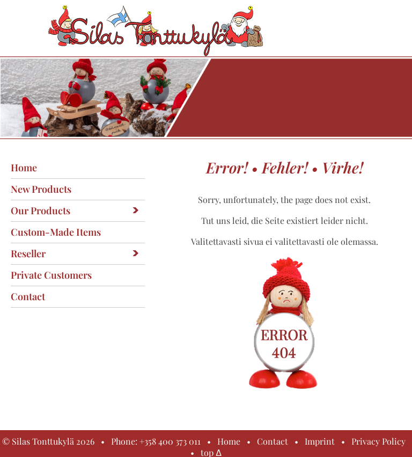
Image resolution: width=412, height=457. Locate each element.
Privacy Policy (378, 441)
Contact (28, 296)
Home (24, 167)
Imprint (320, 441)
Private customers (51, 275)
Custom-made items (56, 232)
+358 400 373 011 (170, 441)
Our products (40, 210)
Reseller (28, 253)
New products (41, 189)
